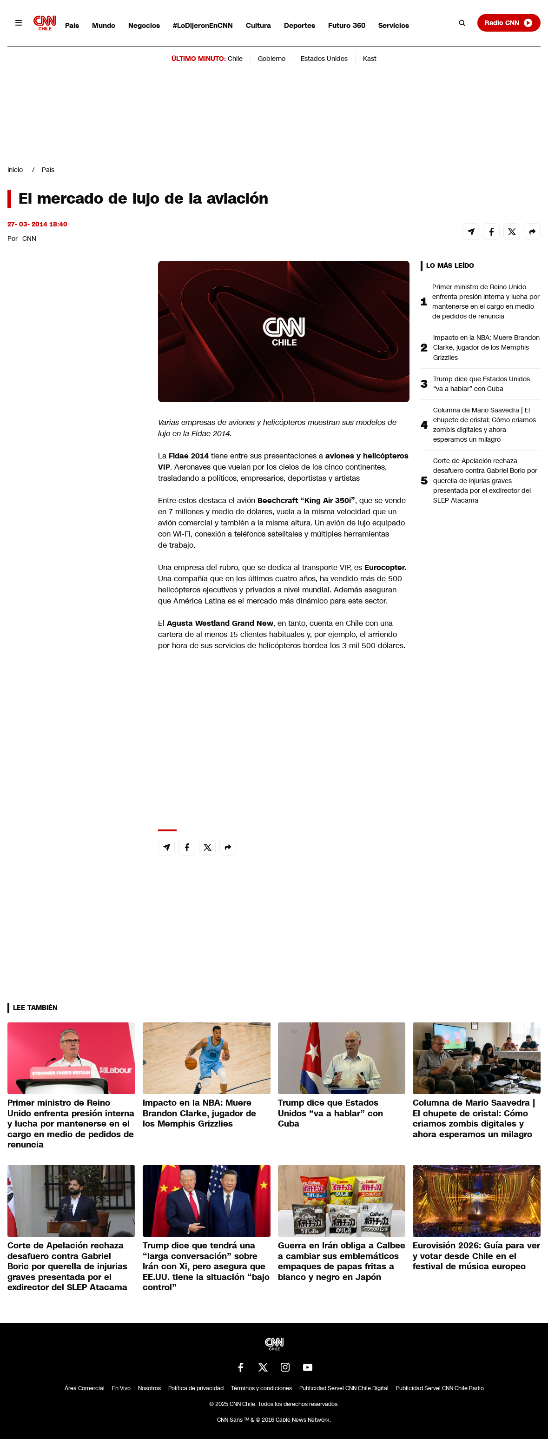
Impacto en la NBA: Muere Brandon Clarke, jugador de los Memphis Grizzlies (486, 347)
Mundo (103, 25)
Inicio (15, 169)
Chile (235, 58)
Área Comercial (85, 1388)
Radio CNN (509, 23)
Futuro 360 (346, 25)
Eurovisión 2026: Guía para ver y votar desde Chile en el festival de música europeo (476, 1256)
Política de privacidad (196, 1388)
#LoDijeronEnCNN (203, 25)
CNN (29, 238)
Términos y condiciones (261, 1388)
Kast (369, 58)
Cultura (258, 25)
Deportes (299, 25)
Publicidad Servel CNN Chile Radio (440, 1388)
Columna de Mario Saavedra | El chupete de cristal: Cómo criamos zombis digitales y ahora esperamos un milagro (484, 424)
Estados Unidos (324, 58)
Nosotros (149, 1388)
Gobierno (271, 58)
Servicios (393, 25)
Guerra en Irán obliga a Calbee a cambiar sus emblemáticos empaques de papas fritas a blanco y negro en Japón (341, 1261)
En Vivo (121, 1388)
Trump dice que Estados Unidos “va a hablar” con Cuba (481, 383)
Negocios (144, 25)
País (72, 25)
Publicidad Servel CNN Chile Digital (344, 1388)
